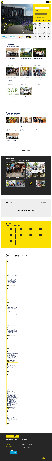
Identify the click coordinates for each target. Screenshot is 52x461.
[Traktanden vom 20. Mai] (12, 60)
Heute (3, 20)
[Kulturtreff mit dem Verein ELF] (39, 60)
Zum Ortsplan (42, 227)
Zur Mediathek (26, 194)
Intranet (17, 458)
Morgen (6, 20)
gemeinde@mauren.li (9, 446)
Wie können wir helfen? (42, 6)
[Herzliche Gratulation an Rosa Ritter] (26, 79)
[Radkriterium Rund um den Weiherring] (39, 79)
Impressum (8, 458)
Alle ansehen (26, 218)
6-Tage (9, 20)
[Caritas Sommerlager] (12, 98)
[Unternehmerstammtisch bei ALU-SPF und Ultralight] (12, 79)
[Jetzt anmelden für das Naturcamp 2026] (26, 60)
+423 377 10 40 (9, 444)
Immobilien (43, 205)
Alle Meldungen (26, 109)
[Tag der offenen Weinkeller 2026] (26, 98)
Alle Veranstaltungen (26, 152)
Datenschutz (13, 458)
